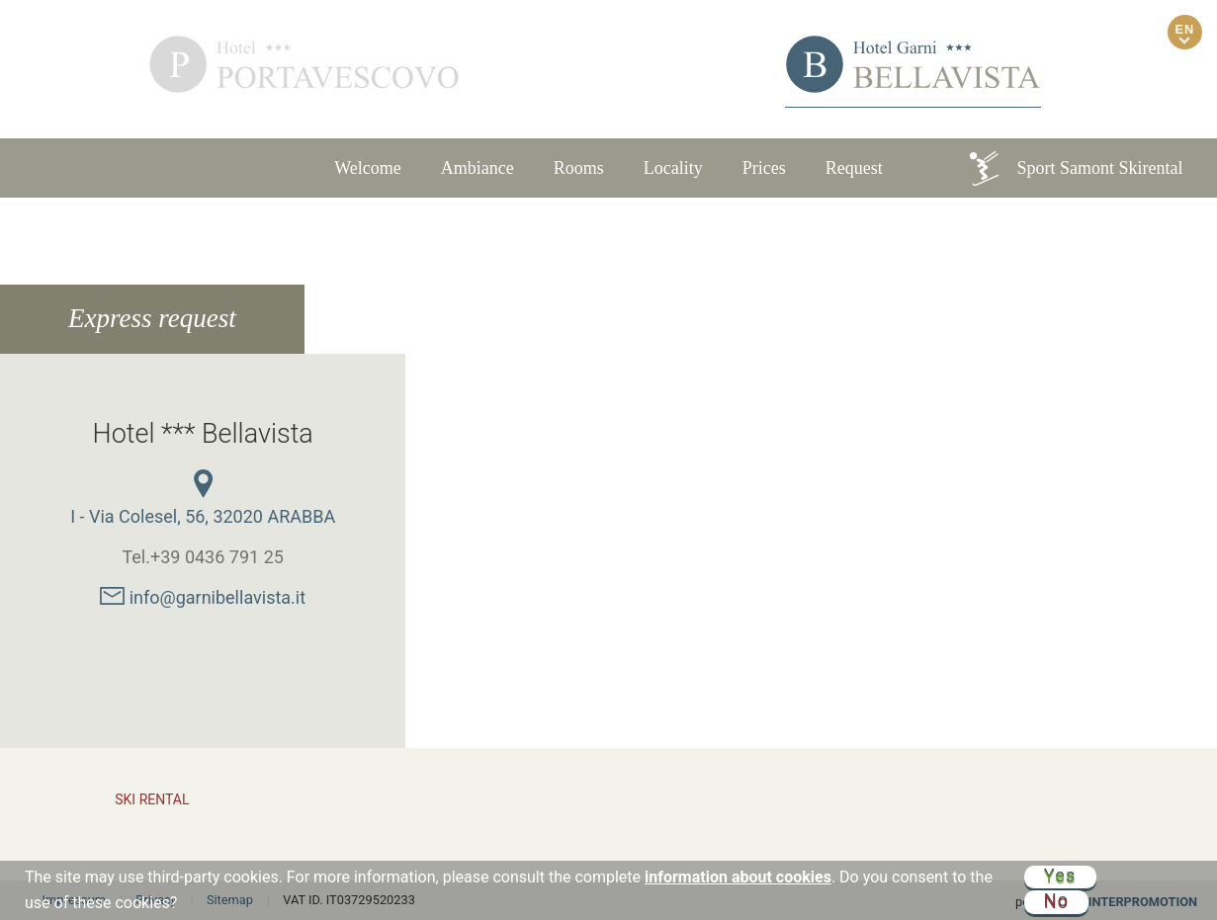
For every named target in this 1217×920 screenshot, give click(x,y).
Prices (764, 168)
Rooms (579, 168)
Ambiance (477, 168)
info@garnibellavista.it (202, 597)
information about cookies (738, 877)
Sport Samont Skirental (1074, 168)
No (1057, 900)
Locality (673, 168)
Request (854, 168)
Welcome (367, 168)
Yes (1060, 877)
